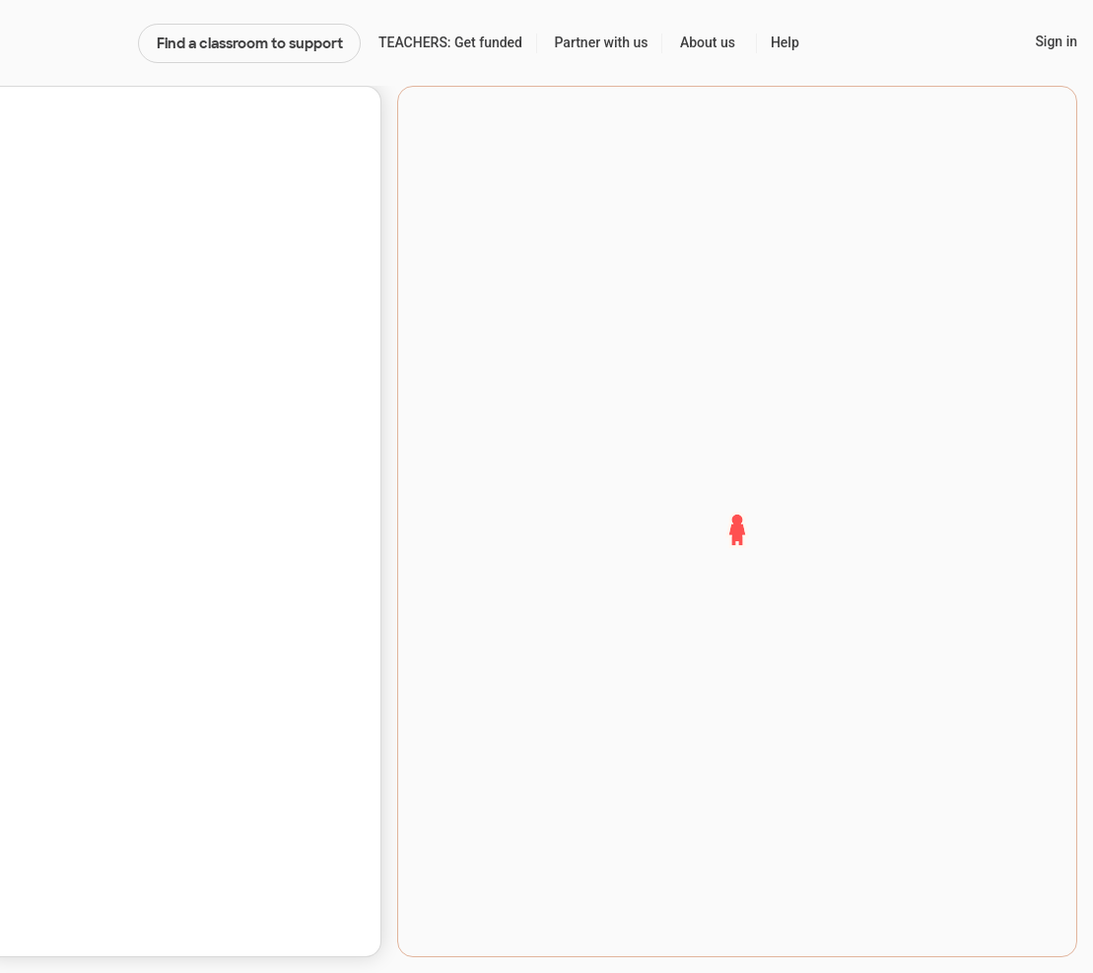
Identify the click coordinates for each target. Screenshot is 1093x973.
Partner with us (602, 42)
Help (785, 42)
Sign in (1056, 41)
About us (707, 42)
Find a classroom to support (250, 43)
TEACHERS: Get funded (450, 42)
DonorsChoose (68, 43)
